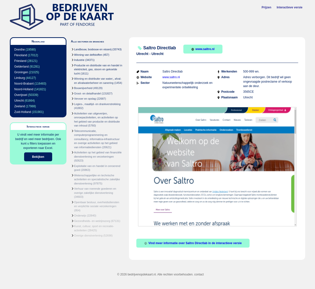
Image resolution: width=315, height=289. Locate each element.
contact (199, 274)
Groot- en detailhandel (87, 93)
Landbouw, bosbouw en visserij (92, 49)
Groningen (21, 72)
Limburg (19, 78)
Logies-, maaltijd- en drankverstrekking (97, 104)
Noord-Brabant (24, 83)
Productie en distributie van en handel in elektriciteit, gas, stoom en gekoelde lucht (98, 69)
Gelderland (21, 66)
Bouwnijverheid (83, 88)
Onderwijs (80, 215)
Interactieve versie (289, 7)
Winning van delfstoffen (88, 54)
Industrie (79, 59)
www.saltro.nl (203, 49)
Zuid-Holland (22, 112)
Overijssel (20, 95)
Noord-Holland (23, 89)
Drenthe (19, 49)
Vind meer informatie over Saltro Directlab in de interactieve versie (193, 243)
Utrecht (19, 100)
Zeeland (19, 106)
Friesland (20, 61)
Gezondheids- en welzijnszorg (92, 220)
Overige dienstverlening (88, 235)
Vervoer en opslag (85, 98)
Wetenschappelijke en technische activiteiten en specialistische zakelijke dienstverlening (97, 179)
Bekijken (38, 157)
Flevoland (20, 55)
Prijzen (266, 7)
